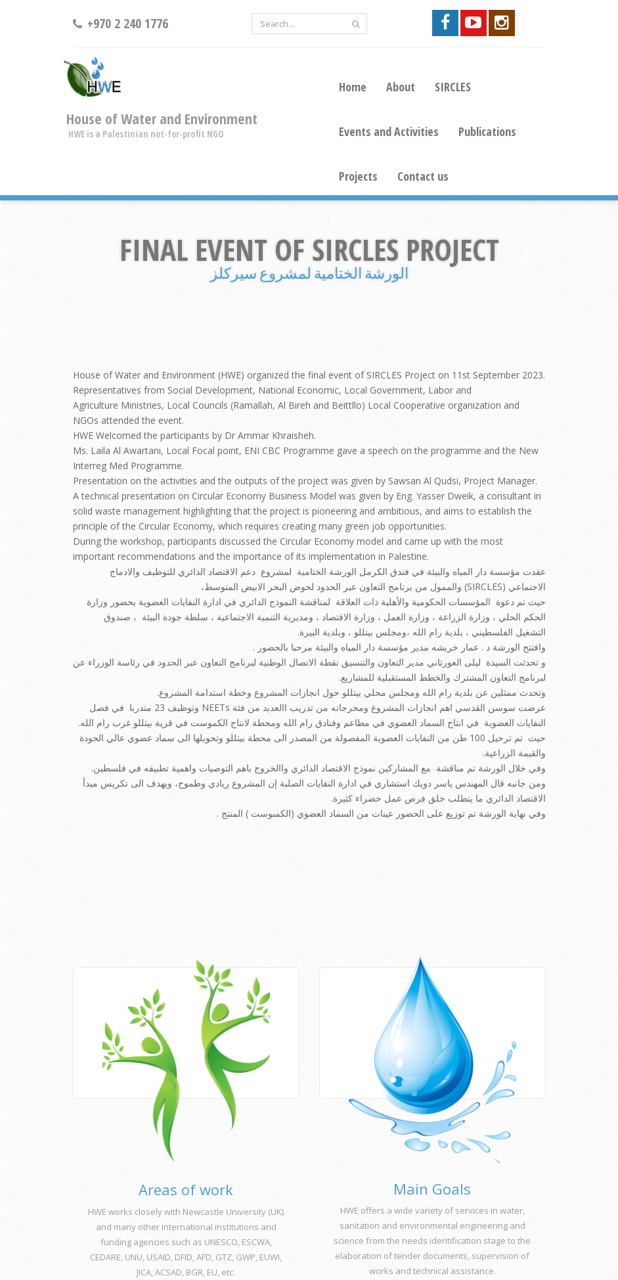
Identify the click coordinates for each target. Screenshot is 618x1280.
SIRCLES (453, 87)
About (400, 87)
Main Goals (432, 1189)
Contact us (423, 176)
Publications (487, 131)
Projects (358, 176)
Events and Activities (389, 131)
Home (352, 87)
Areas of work (186, 1189)
